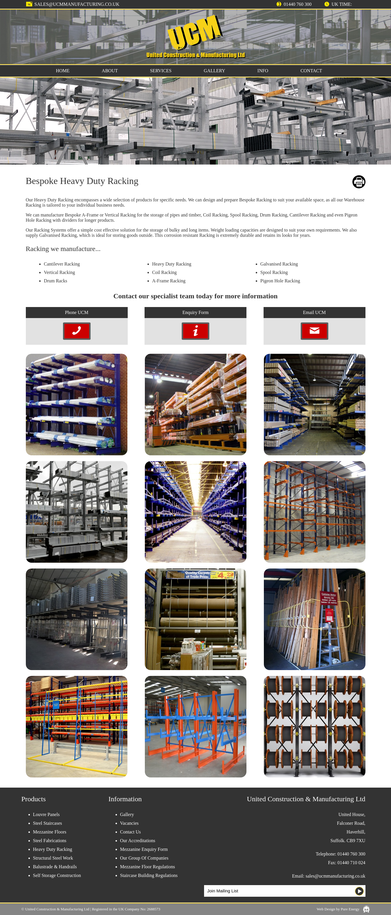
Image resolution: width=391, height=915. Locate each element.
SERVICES (161, 70)
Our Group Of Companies (144, 858)
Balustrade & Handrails (55, 866)
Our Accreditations (137, 840)
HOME (63, 70)
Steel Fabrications (49, 840)
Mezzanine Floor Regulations (147, 866)
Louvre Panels (46, 814)
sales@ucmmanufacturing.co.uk (77, 4)
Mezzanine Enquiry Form (144, 849)
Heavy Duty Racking (52, 849)
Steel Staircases (47, 823)
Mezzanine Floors (49, 831)
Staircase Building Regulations (149, 875)
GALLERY (214, 70)
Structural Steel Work (53, 858)
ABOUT (110, 70)
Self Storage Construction (57, 875)
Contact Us (130, 831)
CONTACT (311, 70)
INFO (262, 70)
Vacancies (129, 823)
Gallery (127, 814)
